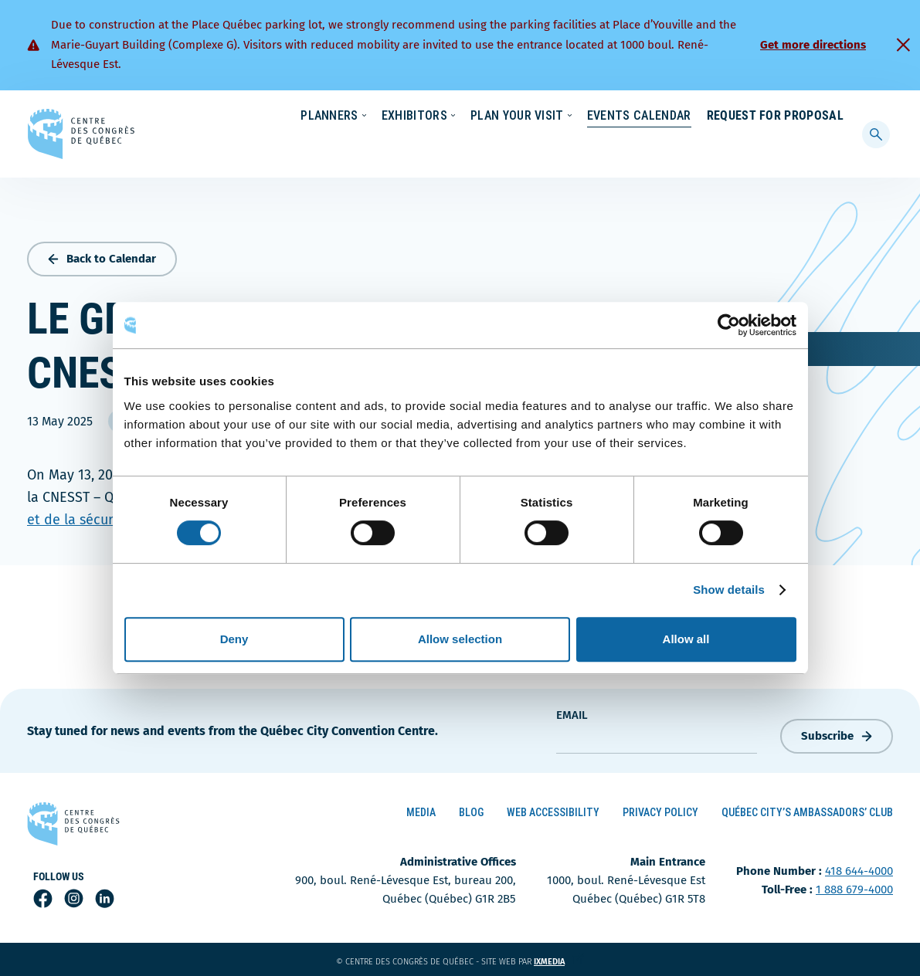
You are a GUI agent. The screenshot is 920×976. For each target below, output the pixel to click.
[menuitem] (837, 115)
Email (572, 712)
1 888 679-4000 (854, 887)
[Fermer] (903, 45)
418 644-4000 (859, 869)
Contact (780, 116)
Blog (471, 809)
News (663, 116)
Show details (729, 589)
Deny (234, 639)
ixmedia (559, 959)
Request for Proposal (775, 146)
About (718, 116)
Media (421, 809)
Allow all (686, 639)
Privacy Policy (660, 809)
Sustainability (589, 116)
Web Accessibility (553, 809)
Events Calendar (631, 146)
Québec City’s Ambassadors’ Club (807, 809)
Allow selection (460, 639)
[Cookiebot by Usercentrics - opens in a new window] (728, 325)
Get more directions (813, 45)
